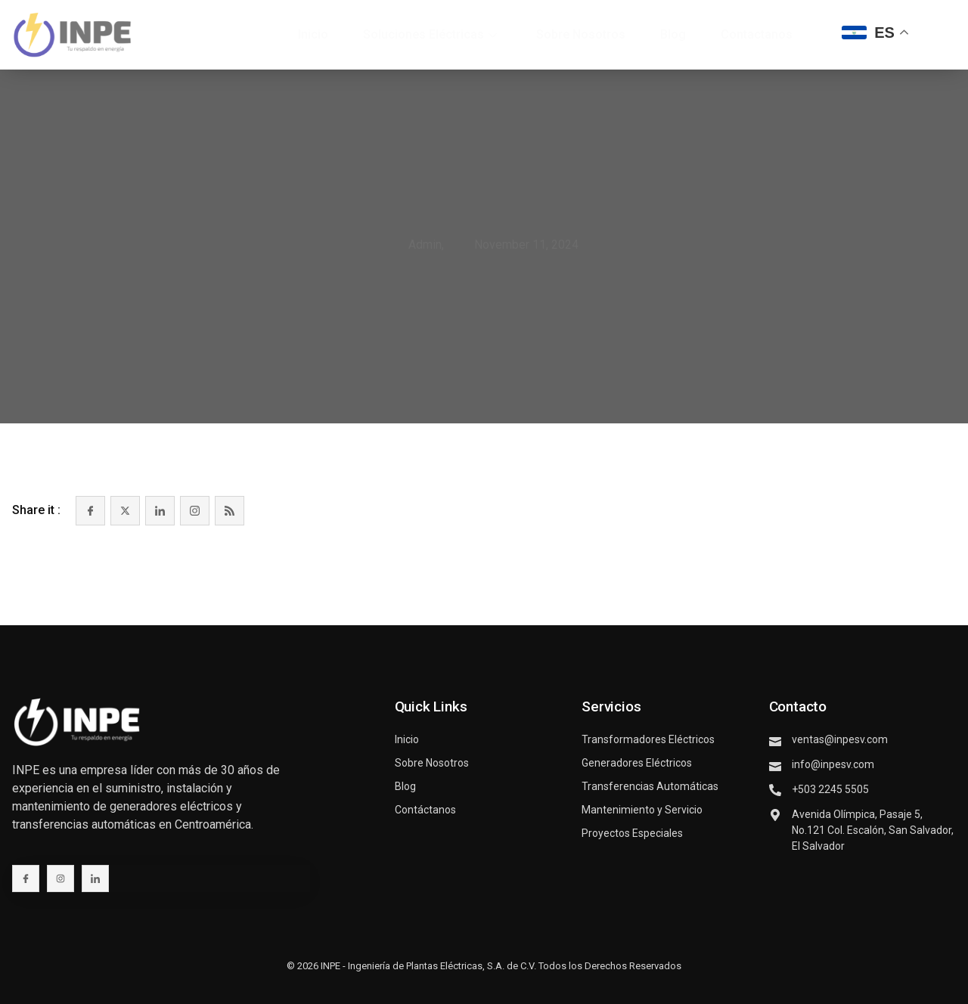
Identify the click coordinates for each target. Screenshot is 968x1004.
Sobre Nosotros (580, 34)
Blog (673, 34)
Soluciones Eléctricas (430, 34)
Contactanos (757, 34)
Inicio (313, 34)
